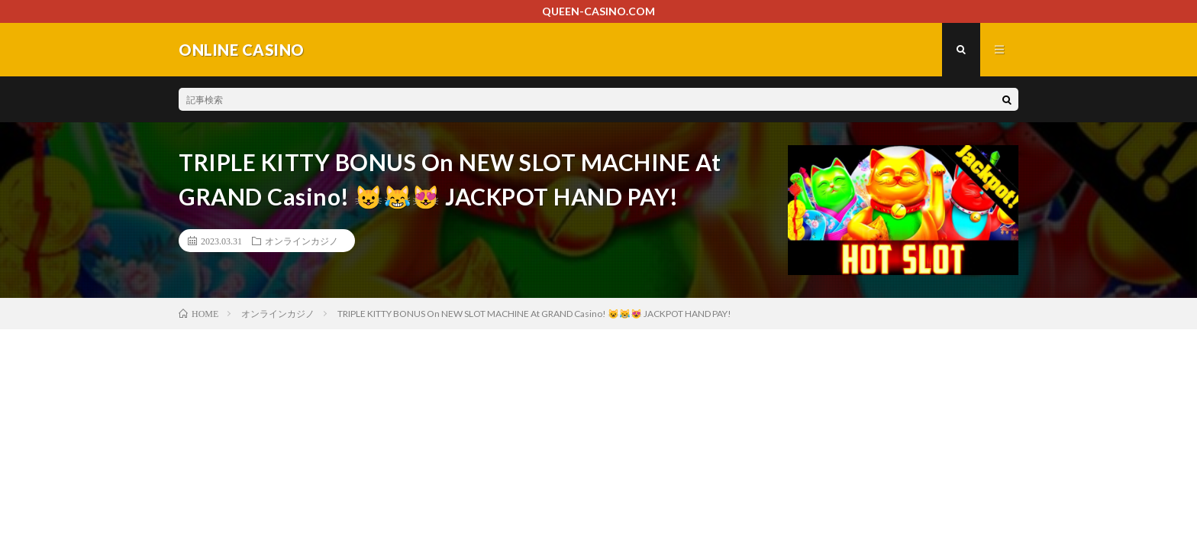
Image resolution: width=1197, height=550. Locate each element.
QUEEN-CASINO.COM (598, 11)
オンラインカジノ (301, 240)
